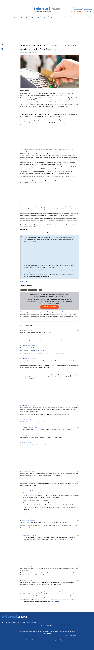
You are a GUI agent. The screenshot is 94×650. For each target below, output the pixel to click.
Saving (25, 17)
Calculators (85, 17)
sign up (78, 8)
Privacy (28, 622)
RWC (40, 290)
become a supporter (49, 307)
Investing (30, 17)
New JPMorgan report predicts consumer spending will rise (63, 599)
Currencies (73, 17)
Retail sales (23, 290)
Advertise (33, 622)
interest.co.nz (22, 640)
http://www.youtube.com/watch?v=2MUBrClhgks (32, 350)
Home (3, 17)
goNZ (23, 481)
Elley (25, 535)
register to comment (66, 312)
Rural (61, 17)
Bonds (90, 17)
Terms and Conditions (19, 622)
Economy (42, 17)
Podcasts (66, 17)
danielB (23, 589)
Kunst (23, 345)
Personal (56, 17)
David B (26, 372)
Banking (37, 17)
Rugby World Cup (33, 290)
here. (90, 11)
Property (13, 17)
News (7, 17)
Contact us (9, 622)
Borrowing (19, 17)
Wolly (23, 471)
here (59, 303)
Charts (78, 17)
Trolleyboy (24, 435)
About (3, 622)
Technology (49, 17)
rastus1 (23, 520)
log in (88, 8)
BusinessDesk (35, 52)
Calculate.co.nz (40, 640)
